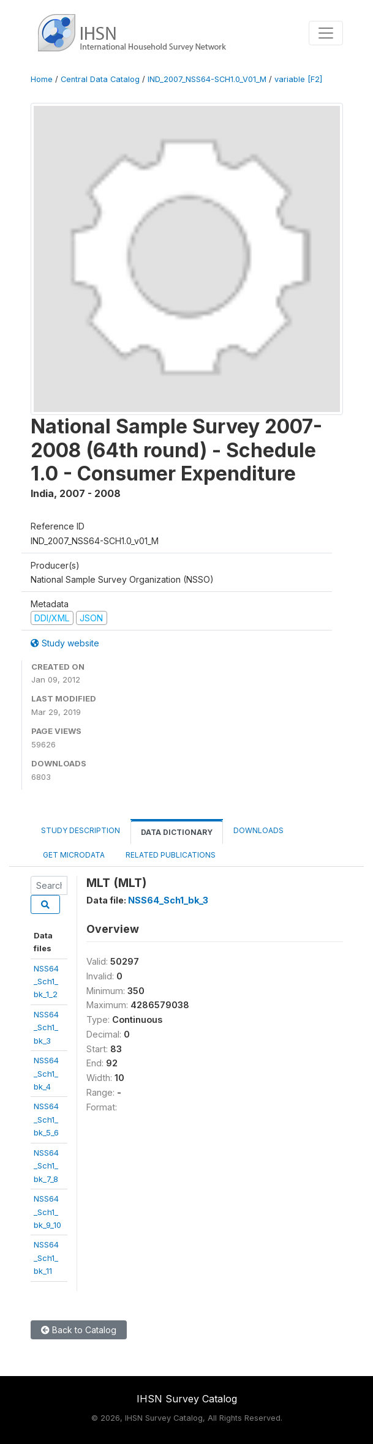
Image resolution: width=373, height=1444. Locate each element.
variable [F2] (298, 79)
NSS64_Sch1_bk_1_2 (46, 981)
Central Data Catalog (100, 79)
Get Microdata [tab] (73, 854)
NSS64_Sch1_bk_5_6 (46, 1119)
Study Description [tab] (80, 830)
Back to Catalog (78, 1330)
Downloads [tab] (258, 830)
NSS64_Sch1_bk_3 (46, 1027)
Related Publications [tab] (171, 854)
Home (42, 79)
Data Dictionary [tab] (177, 832)
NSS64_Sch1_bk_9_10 (47, 1212)
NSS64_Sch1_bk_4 (46, 1073)
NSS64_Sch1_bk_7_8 (46, 1166)
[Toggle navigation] (326, 33)
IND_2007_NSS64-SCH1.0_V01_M (207, 79)
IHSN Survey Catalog (187, 1399)
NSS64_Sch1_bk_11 (46, 1258)
